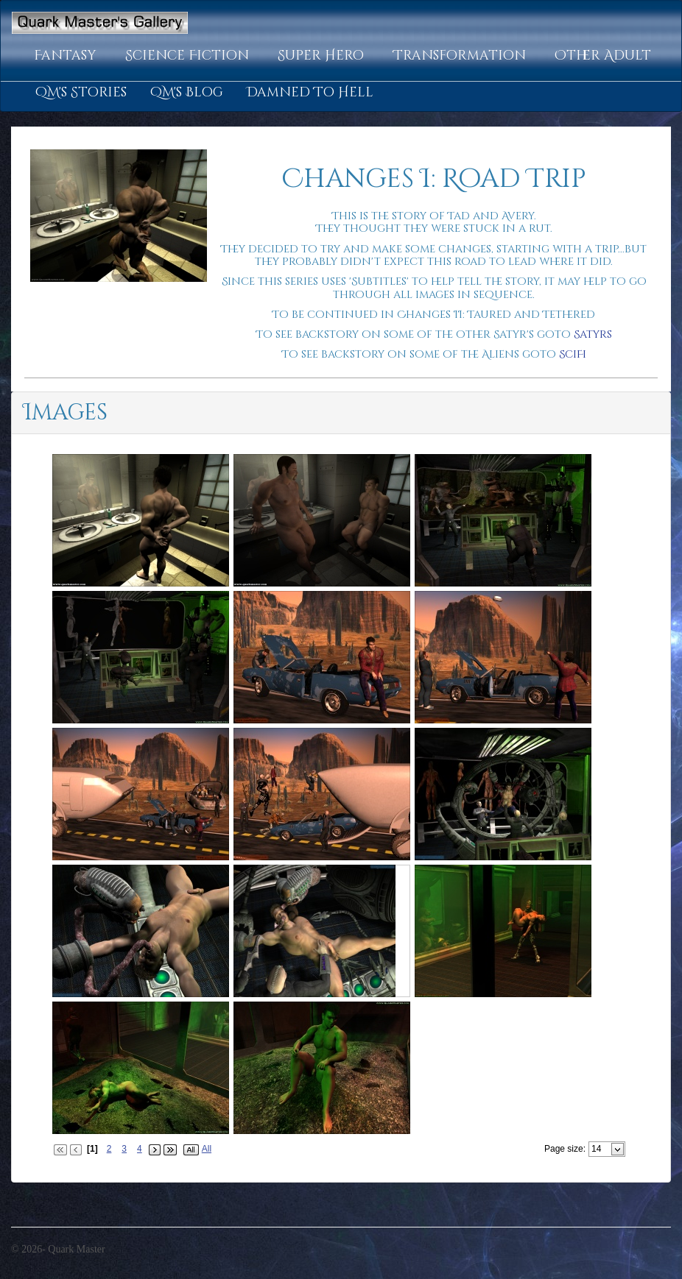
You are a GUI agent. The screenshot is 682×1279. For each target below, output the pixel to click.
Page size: (565, 1149)
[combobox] (600, 1149)
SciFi (572, 354)
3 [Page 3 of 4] (124, 1149)
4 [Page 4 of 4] (139, 1149)
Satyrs (593, 334)
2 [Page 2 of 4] (109, 1149)
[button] (68, 56)
